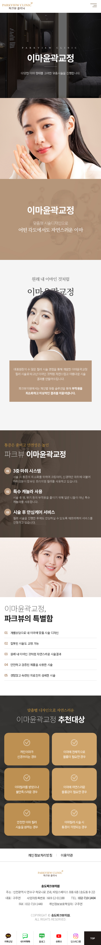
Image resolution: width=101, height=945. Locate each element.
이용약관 (67, 855)
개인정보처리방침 (40, 855)
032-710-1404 (87, 898)
